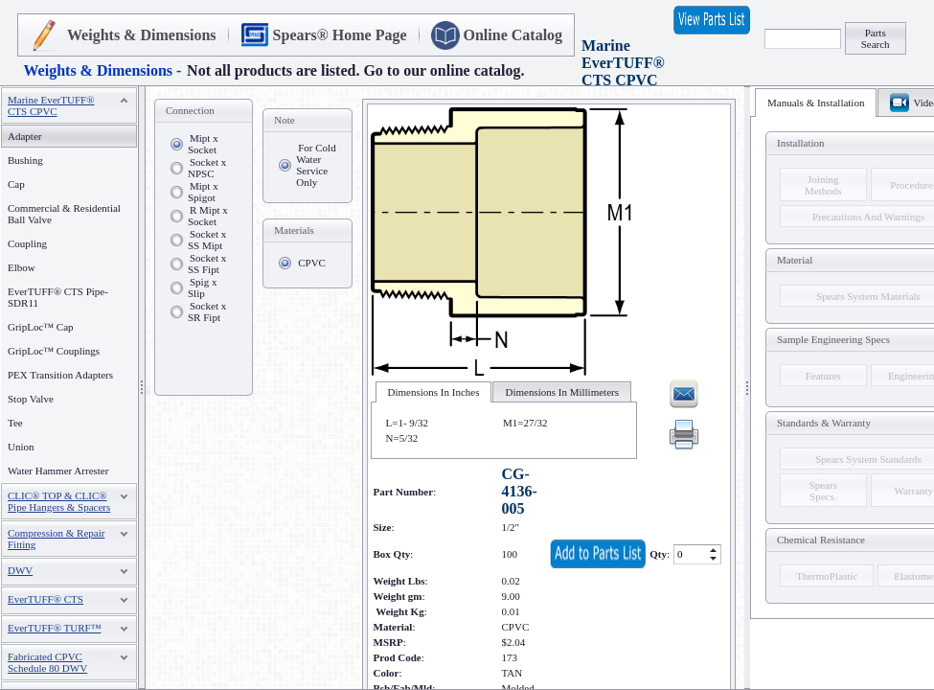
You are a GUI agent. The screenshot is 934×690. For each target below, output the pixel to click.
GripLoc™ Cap (41, 327)
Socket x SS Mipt (207, 239)
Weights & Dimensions (141, 35)
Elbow (21, 267)
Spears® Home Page (340, 35)
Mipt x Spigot (203, 191)
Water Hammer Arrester (58, 470)
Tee (15, 422)
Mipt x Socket (203, 143)
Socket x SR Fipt (207, 311)
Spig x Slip (202, 287)
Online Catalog (513, 35)
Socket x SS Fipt (207, 263)
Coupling (27, 243)
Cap (16, 184)
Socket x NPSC (207, 167)
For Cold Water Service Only (315, 165)
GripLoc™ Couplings (54, 350)
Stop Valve (31, 398)
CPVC (312, 262)
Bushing (25, 160)
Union (21, 446)
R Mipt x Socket (208, 215)
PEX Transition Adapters (60, 374)
